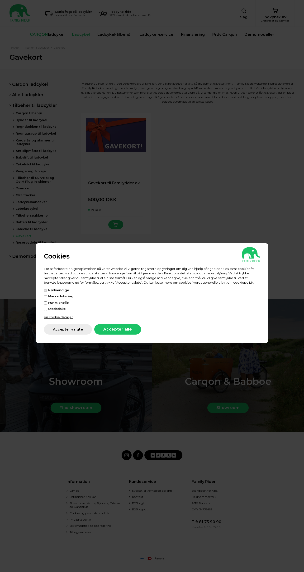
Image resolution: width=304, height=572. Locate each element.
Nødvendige (58, 290)
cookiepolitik (243, 282)
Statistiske (57, 309)
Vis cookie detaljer (58, 317)
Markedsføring (60, 296)
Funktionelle (58, 302)
